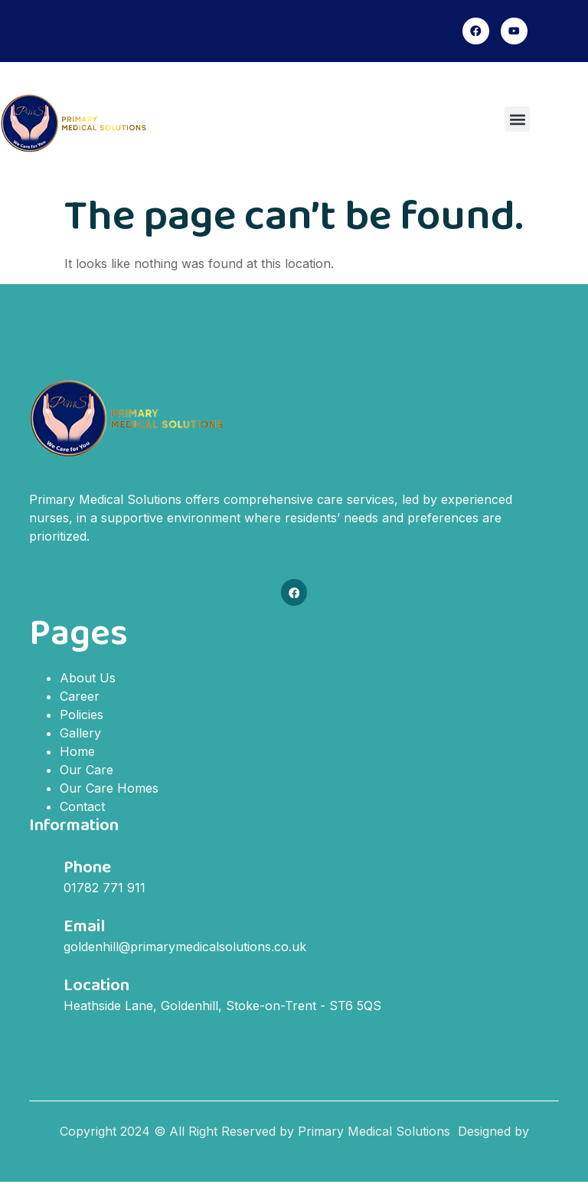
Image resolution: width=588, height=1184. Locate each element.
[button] (517, 120)
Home (77, 752)
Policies (81, 716)
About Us (88, 679)
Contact (82, 808)
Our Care (86, 771)
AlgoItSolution (294, 1151)
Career (80, 697)
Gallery (80, 734)
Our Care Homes (109, 789)
